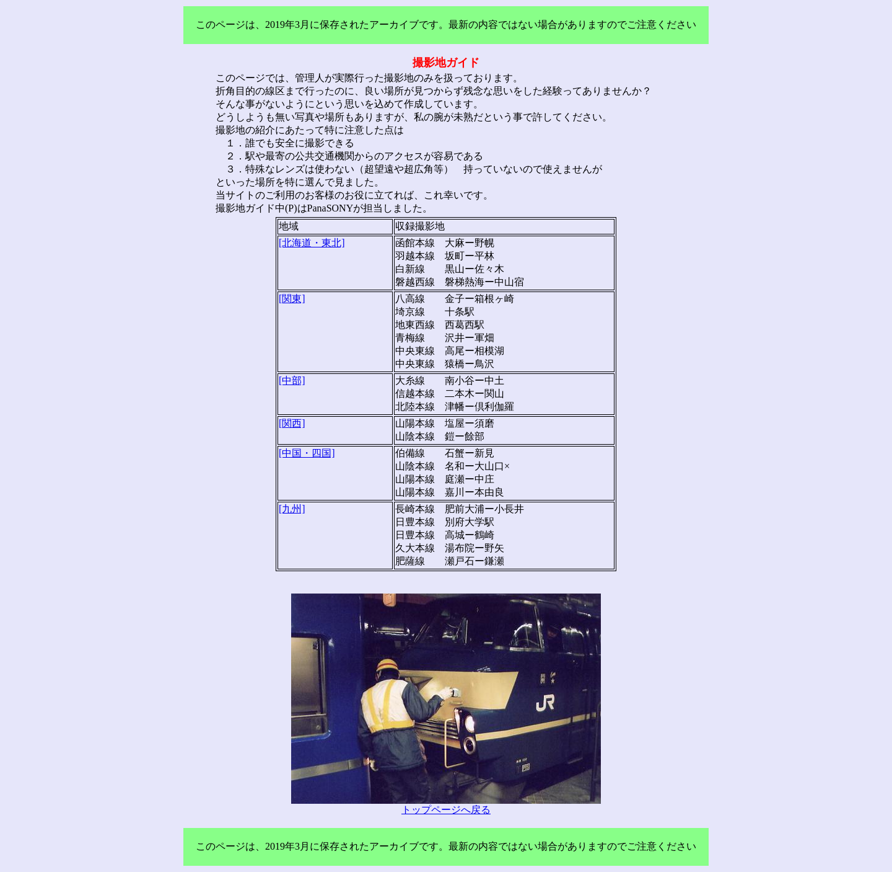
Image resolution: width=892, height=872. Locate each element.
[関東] (292, 298)
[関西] (292, 423)
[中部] (292, 380)
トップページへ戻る (446, 809)
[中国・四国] (307, 453)
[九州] (292, 509)
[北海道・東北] (312, 243)
